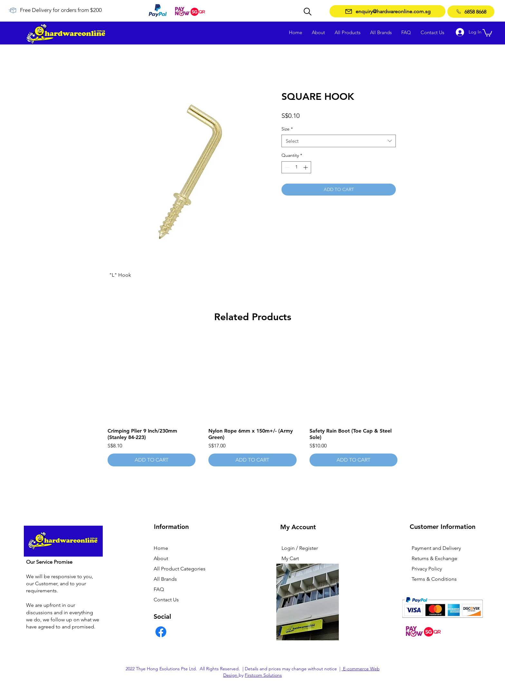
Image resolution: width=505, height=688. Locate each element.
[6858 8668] (470, 11)
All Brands (165, 579)
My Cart (290, 558)
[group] (252, 400)
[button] (487, 32)
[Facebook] (161, 632)
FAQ (159, 589)
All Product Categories (179, 569)
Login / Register (299, 548)
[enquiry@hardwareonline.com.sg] (387, 11)
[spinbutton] (296, 167)
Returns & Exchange (434, 558)
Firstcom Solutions (263, 675)
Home (161, 548)
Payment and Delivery (436, 548)
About (161, 558)
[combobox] (338, 141)
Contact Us (166, 600)
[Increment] (306, 167)
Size (287, 129)
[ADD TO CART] (151, 460)
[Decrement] (286, 167)
